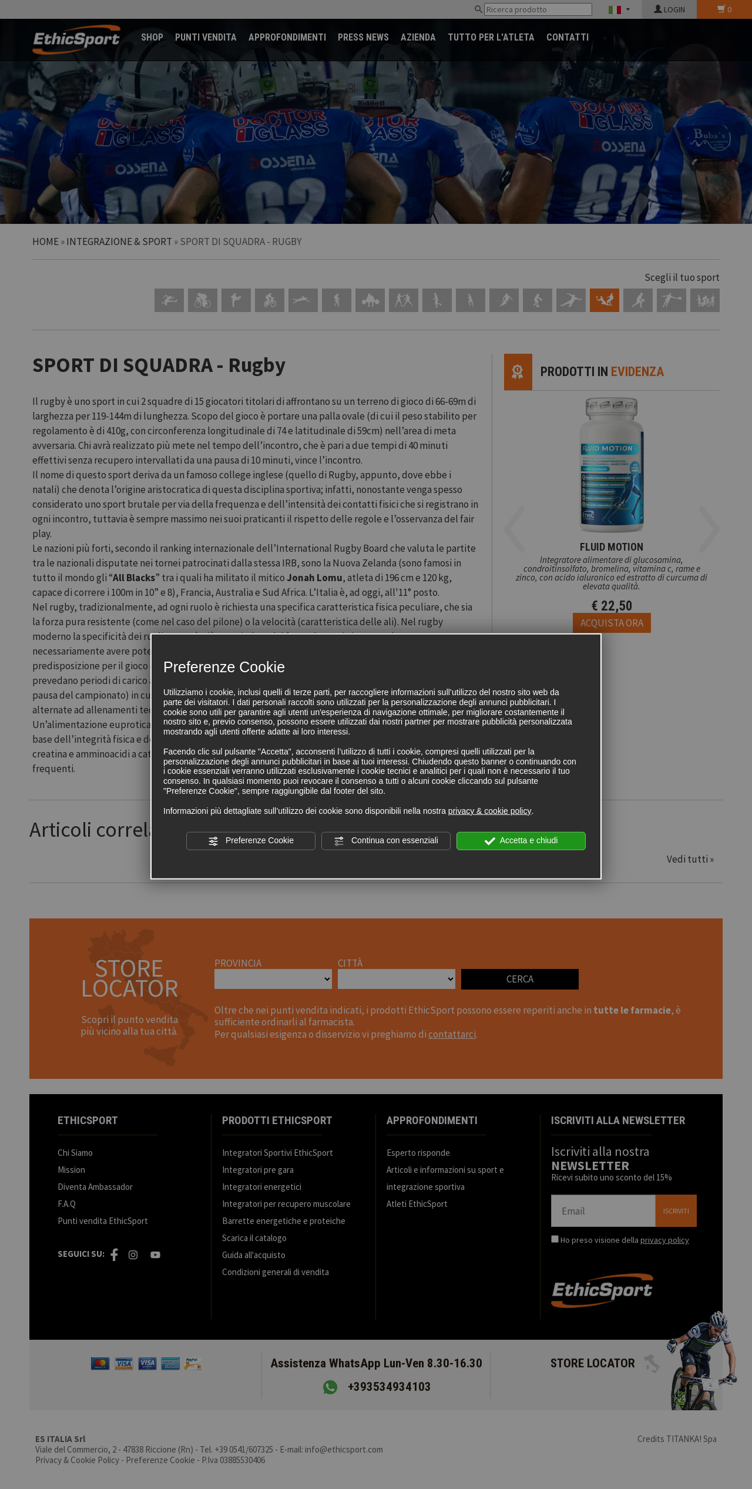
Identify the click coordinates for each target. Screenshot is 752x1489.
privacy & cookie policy (490, 810)
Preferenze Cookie (251, 841)
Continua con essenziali (386, 841)
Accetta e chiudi (521, 841)
